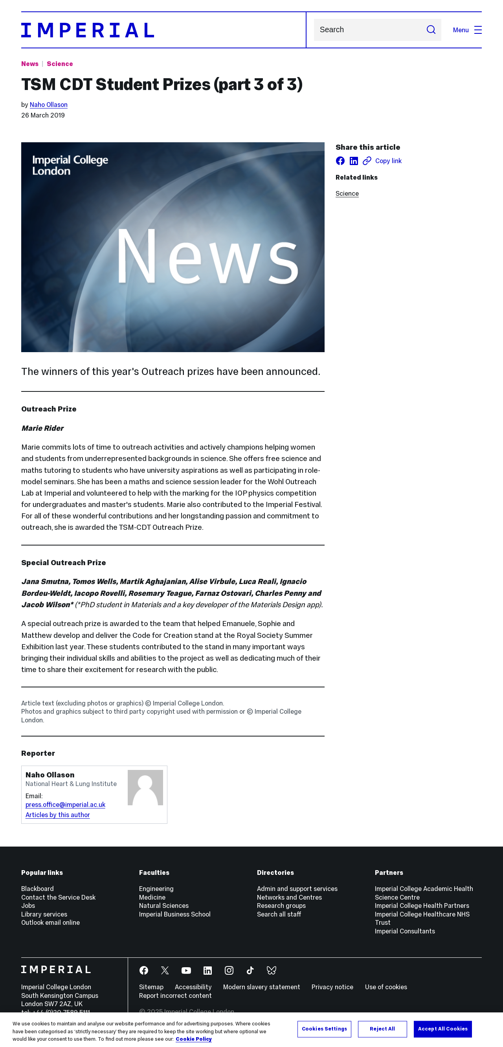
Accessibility (193, 987)
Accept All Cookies (443, 1032)
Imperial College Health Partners (422, 905)
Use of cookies (386, 987)
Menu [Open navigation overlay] (467, 30)
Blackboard (37, 889)
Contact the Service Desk (58, 897)
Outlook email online (50, 922)
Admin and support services (297, 889)
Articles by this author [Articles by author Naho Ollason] (58, 815)
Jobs (28, 905)
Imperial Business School (175, 914)
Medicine (152, 897)
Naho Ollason (49, 104)
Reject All (382, 1032)
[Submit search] (430, 30)
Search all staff (279, 914)
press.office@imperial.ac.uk (65, 804)
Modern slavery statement (261, 987)
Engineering (156, 889)
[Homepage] (164, 29)
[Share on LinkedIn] (353, 160)
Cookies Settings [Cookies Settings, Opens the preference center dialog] (324, 1032)
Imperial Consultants (405, 931)
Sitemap (151, 987)
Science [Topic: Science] (60, 64)
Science (347, 193)
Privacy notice (332, 987)
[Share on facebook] (340, 160)
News (30, 64)
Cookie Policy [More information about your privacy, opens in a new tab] (194, 1042)
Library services (44, 914)
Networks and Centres (289, 897)
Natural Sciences (164, 905)
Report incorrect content (175, 995)
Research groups (281, 905)
